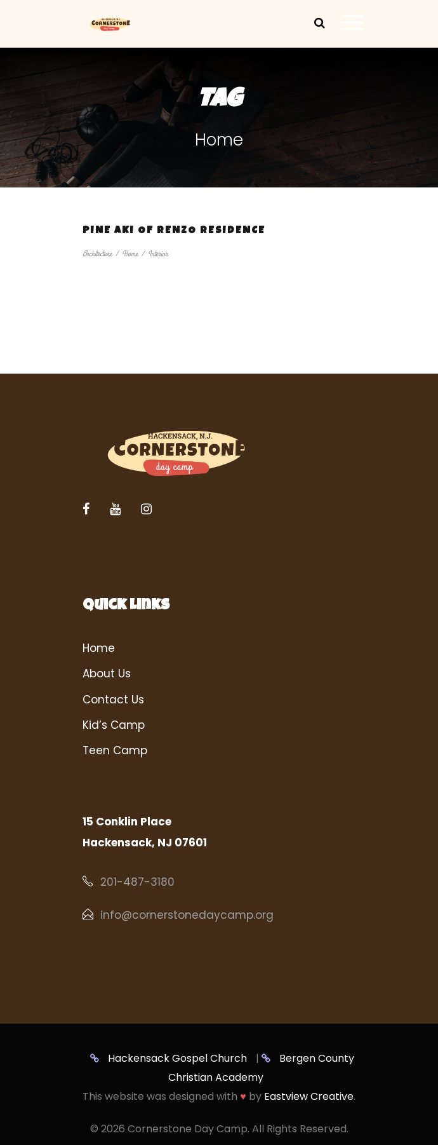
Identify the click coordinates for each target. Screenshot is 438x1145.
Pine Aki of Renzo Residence (174, 231)
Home (130, 253)
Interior (158, 253)
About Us (107, 673)
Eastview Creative (309, 1096)
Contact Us (113, 699)
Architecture (97, 253)
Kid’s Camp (114, 725)
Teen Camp (115, 750)
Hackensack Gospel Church (168, 1058)
